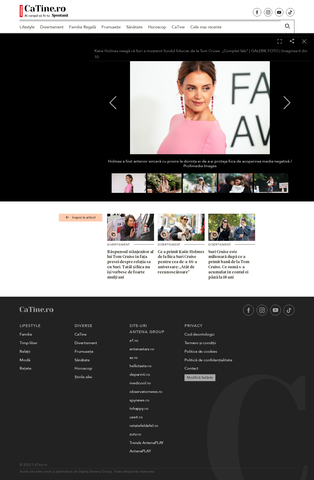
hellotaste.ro (141, 366)
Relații (25, 351)
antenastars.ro (142, 349)
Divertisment (52, 27)
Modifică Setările (200, 377)
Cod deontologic (199, 334)
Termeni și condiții (200, 343)
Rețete (25, 368)
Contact (191, 368)
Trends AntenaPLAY (147, 442)
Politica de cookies (200, 351)
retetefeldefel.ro (144, 425)
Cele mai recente (206, 27)
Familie (26, 334)
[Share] (292, 41)
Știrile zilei (83, 377)
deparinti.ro (140, 374)
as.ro (134, 357)
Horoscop (157, 27)
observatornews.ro (146, 391)
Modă (25, 360)
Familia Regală (82, 27)
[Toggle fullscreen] (280, 41)
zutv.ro (135, 434)
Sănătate (134, 27)
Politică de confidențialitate (208, 360)
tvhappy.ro (139, 408)
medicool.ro (140, 383)
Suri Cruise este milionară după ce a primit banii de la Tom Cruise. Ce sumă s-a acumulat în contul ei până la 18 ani (228, 264)
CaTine (178, 27)
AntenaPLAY (140, 451)
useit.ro (136, 417)
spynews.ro (139, 400)
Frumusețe (111, 27)
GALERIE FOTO (264, 51)
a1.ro (134, 340)
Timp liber (28, 343)
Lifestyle (27, 27)
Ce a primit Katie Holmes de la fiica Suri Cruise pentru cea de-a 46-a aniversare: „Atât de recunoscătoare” (181, 261)
